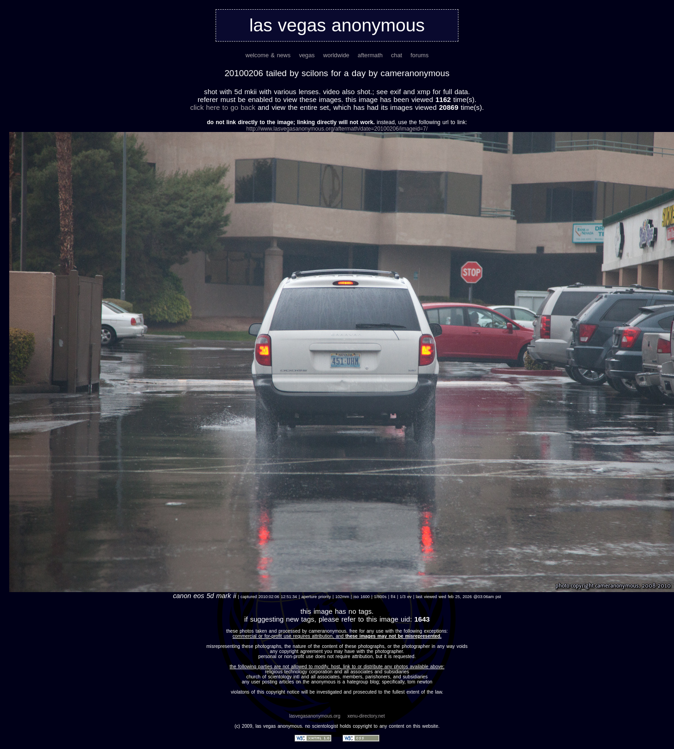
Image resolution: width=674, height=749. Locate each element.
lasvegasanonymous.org (314, 716)
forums (419, 55)
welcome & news (268, 55)
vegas (307, 55)
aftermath (370, 55)
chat (396, 55)
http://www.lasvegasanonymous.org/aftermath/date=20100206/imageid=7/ (337, 129)
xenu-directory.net (366, 716)
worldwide (336, 55)
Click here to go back (222, 107)
